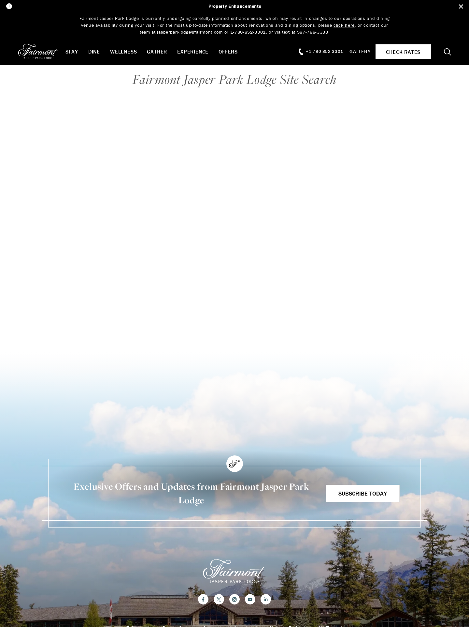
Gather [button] (161, 51)
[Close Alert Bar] (459, 6)
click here (344, 25)
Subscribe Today (362, 493)
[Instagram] (234, 600)
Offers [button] (232, 51)
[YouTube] (250, 600)
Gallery (357, 51)
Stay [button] (76, 51)
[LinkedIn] (266, 600)
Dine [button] (98, 51)
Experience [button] (197, 51)
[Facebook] (203, 600)
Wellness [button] (128, 51)
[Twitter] (219, 600)
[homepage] (45, 51)
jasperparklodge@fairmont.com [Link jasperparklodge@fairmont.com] (190, 32)
